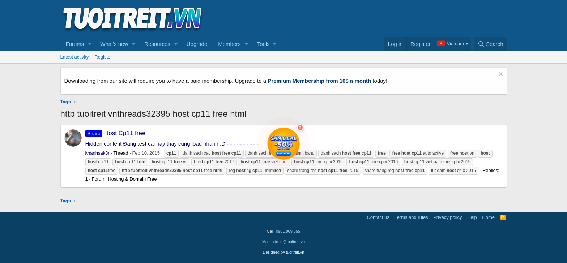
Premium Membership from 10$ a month (319, 81)
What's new (114, 44)
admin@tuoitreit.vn (288, 242)
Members (229, 44)
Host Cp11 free (115, 133)
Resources (157, 44)
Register (103, 57)
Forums (75, 44)
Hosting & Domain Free (132, 179)
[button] (90, 44)
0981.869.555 (288, 231)
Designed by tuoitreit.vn (283, 252)
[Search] (490, 44)
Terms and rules (411, 217)
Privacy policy (447, 217)
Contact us (378, 217)
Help (472, 217)
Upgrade (197, 44)
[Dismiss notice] (500, 75)
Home (488, 217)
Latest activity (74, 57)
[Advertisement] (375, 18)
